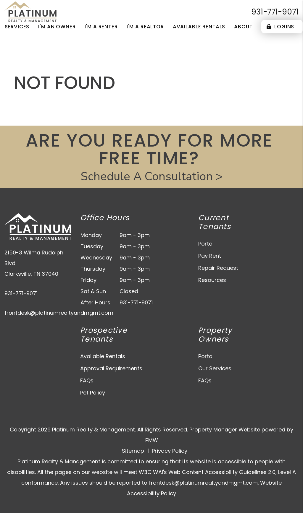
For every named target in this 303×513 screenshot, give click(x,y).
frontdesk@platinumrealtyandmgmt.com (58, 312)
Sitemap (133, 450)
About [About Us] (243, 26)
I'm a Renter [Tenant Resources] (101, 26)
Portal (206, 243)
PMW (151, 440)
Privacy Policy (169, 450)
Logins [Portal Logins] (280, 26)
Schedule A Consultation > (151, 176)
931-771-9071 (275, 12)
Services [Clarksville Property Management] (17, 26)
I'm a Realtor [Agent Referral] (145, 26)
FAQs (87, 380)
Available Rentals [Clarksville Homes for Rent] (199, 26)
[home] (30, 11)
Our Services (214, 368)
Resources (212, 280)
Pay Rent (209, 255)
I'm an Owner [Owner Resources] (56, 26)
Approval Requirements (111, 368)
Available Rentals (102, 356)
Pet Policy (92, 392)
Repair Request (218, 268)
